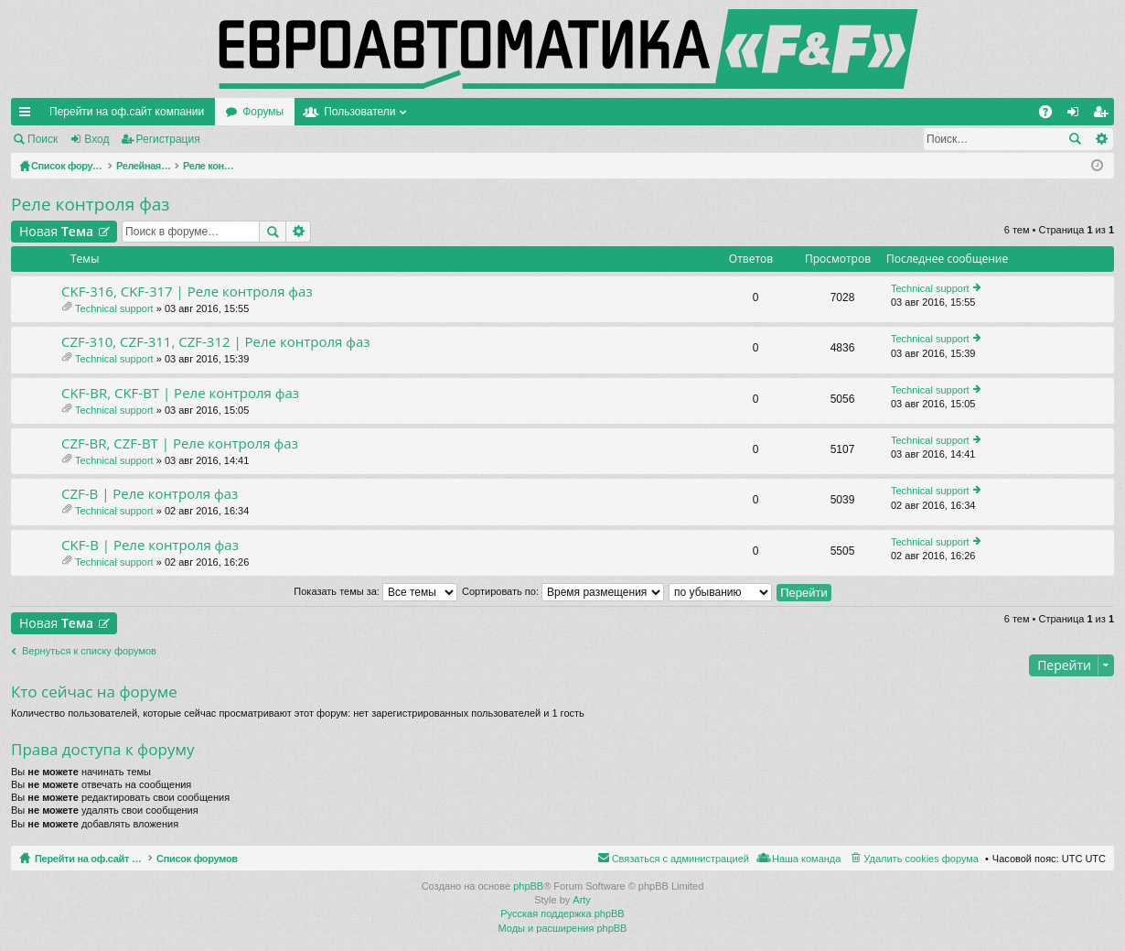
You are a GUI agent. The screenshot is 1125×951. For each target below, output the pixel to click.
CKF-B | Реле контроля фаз (150, 545)
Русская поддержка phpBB (562, 913)
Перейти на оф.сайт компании (126, 111)
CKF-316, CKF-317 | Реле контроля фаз (187, 291)
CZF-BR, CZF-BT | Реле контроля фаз (179, 443)
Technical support (114, 308)
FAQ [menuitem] (1051, 115)
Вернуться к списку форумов (89, 650)
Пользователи (359, 111)
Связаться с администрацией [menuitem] (680, 858)
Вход (96, 139)
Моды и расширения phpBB (562, 928)
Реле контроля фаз (90, 204)
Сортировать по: (563, 591)
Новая (56, 231)
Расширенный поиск (1100, 139)
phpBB (528, 886)
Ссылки (28, 115)
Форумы (263, 111)
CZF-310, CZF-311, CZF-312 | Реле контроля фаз (215, 342)
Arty (582, 899)
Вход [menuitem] (1077, 115)
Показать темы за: (375, 591)
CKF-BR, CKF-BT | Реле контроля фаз (180, 393)
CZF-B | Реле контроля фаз (149, 494)
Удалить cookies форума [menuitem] (921, 858)
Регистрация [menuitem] (1104, 115)
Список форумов (240, 858)
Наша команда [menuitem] (806, 858)
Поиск (42, 139)
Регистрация (168, 139)
